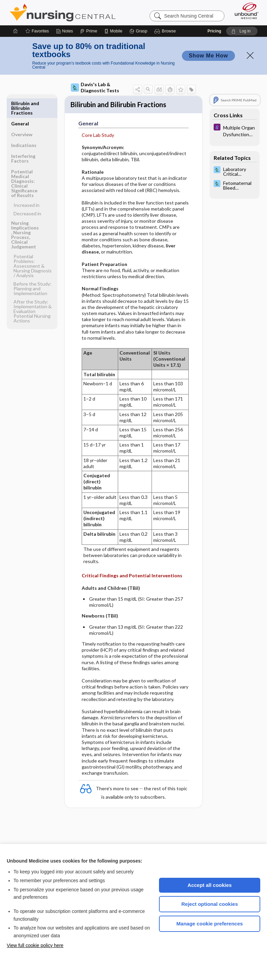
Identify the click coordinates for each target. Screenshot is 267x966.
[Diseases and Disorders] (235, 130)
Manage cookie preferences (210, 923)
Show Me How (208, 55)
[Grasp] (138, 31)
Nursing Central (62, 12)
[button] (166, 31)
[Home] (15, 31)
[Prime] (88, 31)
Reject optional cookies (209, 904)
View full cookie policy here (35, 945)
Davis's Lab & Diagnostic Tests (95, 87)
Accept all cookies (210, 885)
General (20, 103)
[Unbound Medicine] (244, 11)
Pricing (214, 31)
